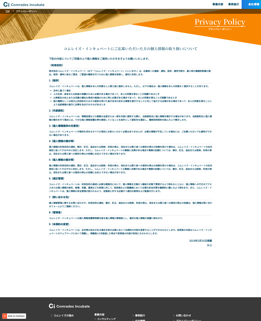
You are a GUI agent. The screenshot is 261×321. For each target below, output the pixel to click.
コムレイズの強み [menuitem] (63, 315)
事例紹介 (223, 4)
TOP (7, 11)
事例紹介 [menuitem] (140, 315)
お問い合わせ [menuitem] (183, 315)
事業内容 (207, 4)
